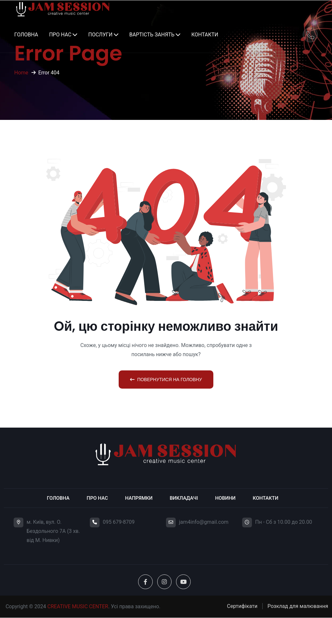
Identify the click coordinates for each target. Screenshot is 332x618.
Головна (26, 35)
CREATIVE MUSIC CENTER (77, 607)
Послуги (100, 35)
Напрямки (138, 498)
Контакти (204, 35)
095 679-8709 (119, 522)
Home (21, 73)
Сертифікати (242, 606)
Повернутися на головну (166, 379)
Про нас (60, 35)
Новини (227, 498)
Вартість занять (151, 35)
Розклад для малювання (297, 606)
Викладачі (184, 498)
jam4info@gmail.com (204, 522)
